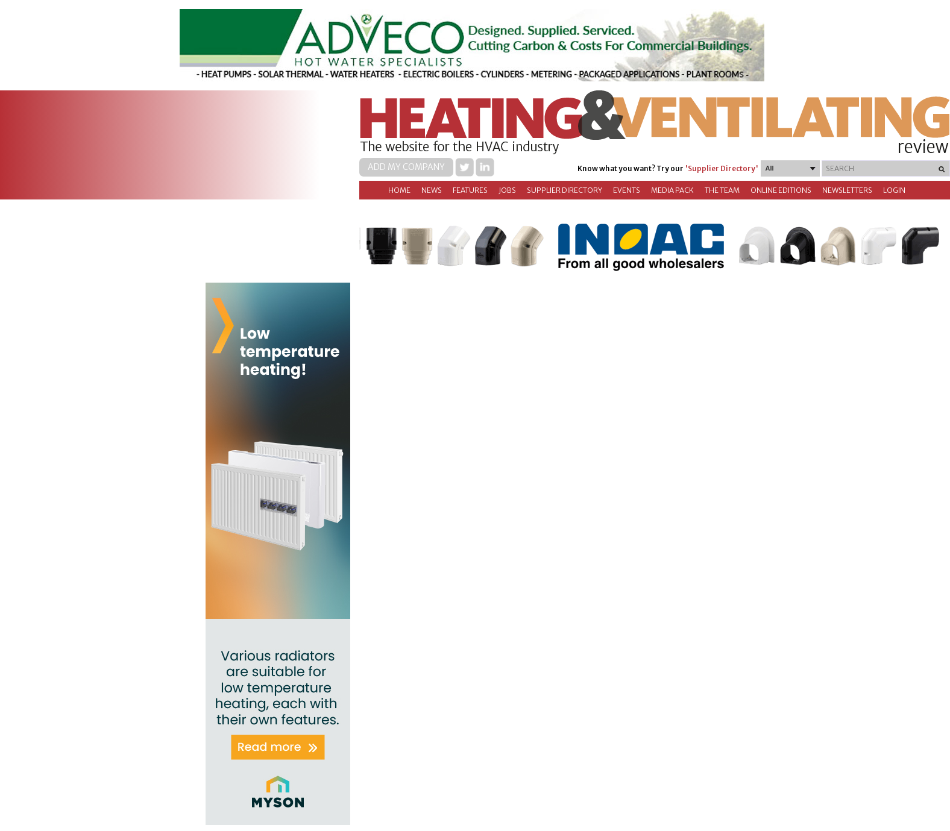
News (431, 190)
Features (470, 190)
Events (626, 190)
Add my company (406, 166)
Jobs (507, 190)
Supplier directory (564, 190)
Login (894, 190)
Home (399, 190)
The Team (722, 190)
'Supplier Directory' (721, 168)
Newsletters (847, 190)
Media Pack (672, 190)
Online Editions (780, 190)
